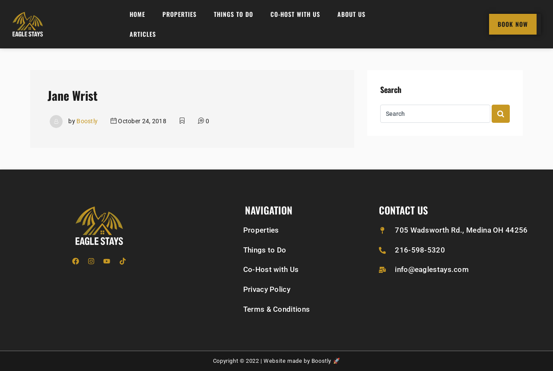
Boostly (87, 121)
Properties (179, 14)
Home (137, 14)
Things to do (233, 14)
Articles (143, 33)
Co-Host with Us (295, 14)
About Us (351, 14)
